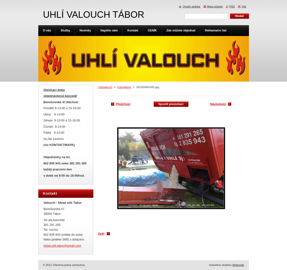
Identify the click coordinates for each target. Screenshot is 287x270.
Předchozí (123, 104)
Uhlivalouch (105, 87)
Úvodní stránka (191, 6)
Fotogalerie (124, 87)
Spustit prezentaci (171, 104)
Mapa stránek (215, 6)
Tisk (244, 6)
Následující (218, 104)
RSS (232, 6)
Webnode (238, 265)
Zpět (101, 233)
